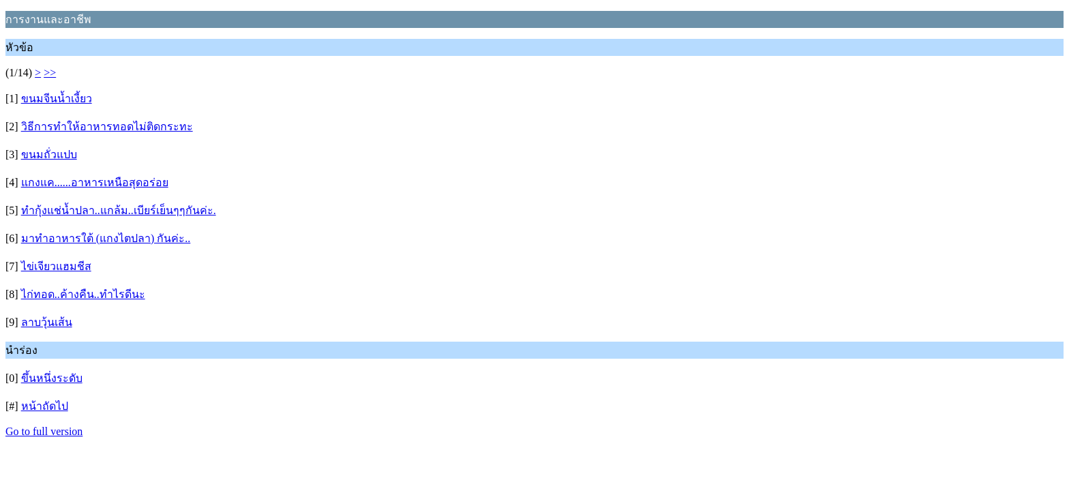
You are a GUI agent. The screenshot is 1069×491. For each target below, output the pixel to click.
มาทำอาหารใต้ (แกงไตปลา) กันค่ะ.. (106, 238)
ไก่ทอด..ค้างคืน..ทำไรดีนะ (83, 294)
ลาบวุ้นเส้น (46, 322)
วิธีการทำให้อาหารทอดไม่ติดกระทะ (107, 126)
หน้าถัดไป (44, 406)
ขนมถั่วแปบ (49, 154)
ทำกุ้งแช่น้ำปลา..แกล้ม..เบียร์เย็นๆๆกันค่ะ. (118, 210)
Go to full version (43, 431)
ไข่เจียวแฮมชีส (56, 266)
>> (50, 72)
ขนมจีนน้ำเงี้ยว (56, 98)
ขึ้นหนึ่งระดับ (51, 378)
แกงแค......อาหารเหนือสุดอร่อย (94, 182)
